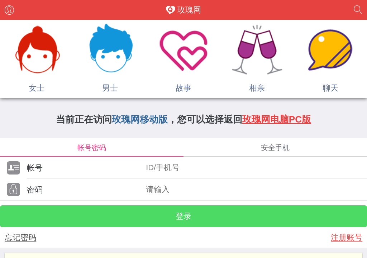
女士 (36, 87)
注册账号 (346, 237)
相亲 (257, 87)
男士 (110, 87)
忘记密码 (20, 237)
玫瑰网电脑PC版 (276, 119)
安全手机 (275, 147)
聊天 (330, 87)
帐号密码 (91, 147)
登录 (183, 216)
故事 (183, 87)
